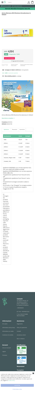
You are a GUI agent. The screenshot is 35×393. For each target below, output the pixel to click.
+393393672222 (25, 311)
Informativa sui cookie (8, 331)
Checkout (4, 355)
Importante (22, 129)
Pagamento (20, 324)
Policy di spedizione (22, 327)
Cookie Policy (11, 380)
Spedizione (6, 129)
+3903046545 (20, 308)
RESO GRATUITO (18, 6)
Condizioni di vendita (7, 335)
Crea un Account (6, 348)
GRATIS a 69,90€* (7, 6)
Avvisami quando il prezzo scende (14, 65)
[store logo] (5, 2)
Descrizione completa (8, 118)
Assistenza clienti (21, 335)
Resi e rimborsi (21, 338)
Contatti (19, 331)
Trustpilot (20, 370)
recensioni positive (10, 73)
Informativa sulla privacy (8, 327)
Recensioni (14, 129)
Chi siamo (4, 324)
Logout (4, 351)
